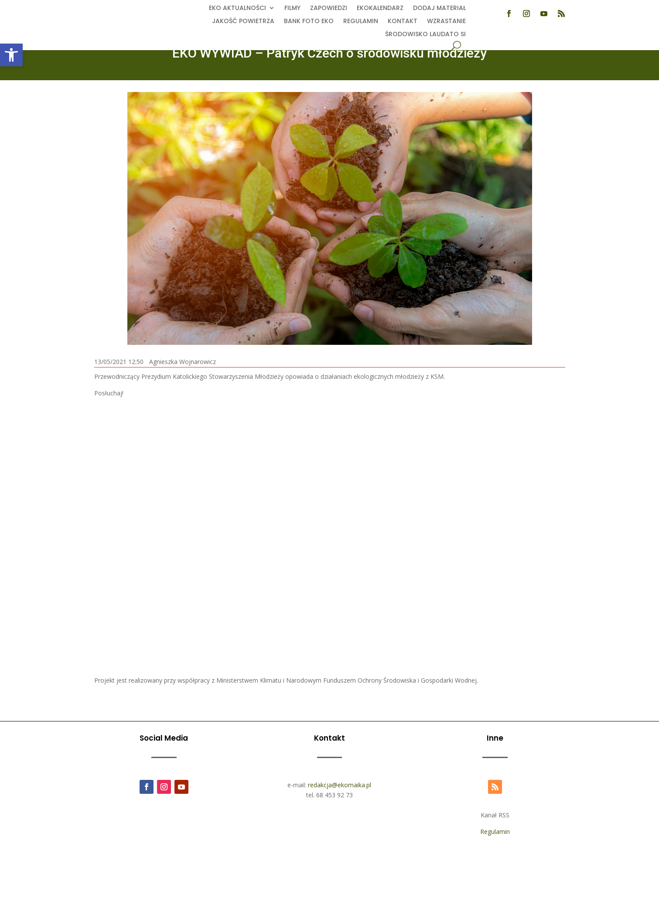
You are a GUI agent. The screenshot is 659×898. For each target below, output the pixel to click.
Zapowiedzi (328, 8)
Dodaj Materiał (439, 8)
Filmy (292, 8)
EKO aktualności (237, 8)
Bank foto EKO (309, 21)
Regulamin (360, 21)
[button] (11, 55)
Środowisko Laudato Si (425, 34)
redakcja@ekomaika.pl (339, 785)
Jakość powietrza (243, 21)
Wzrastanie (446, 21)
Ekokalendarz (380, 8)
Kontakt (402, 21)
